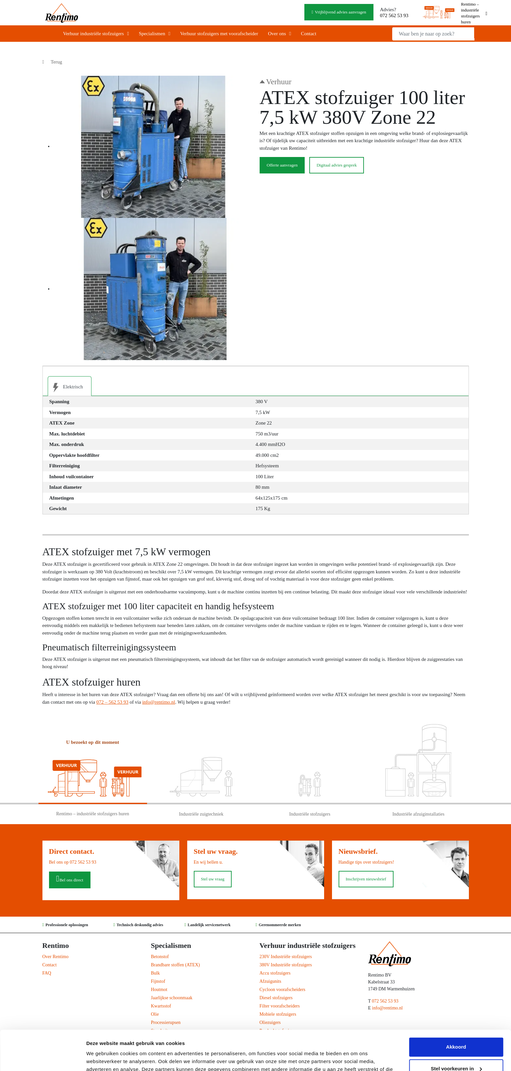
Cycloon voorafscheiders (283, 989)
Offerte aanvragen (282, 165)
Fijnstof (158, 981)
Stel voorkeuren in (456, 1031)
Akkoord (456, 1009)
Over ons (277, 33)
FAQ (46, 973)
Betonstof (160, 956)
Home (48, 33)
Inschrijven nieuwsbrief (366, 878)
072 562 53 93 (394, 15)
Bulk (155, 973)
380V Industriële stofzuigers (286, 964)
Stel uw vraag (212, 878)
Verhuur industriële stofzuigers (93, 33)
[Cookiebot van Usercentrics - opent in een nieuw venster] (42, 1058)
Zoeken (482, 32)
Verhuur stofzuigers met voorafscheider (219, 33)
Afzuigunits (270, 981)
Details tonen (101, 1058)
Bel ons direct (71, 879)
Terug (56, 62)
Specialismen (152, 33)
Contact (308, 33)
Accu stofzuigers (275, 973)
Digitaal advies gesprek (337, 165)
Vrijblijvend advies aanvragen (340, 12)
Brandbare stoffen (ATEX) (175, 964)
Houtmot (159, 989)
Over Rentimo (55, 956)
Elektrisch (65, 387)
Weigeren (456, 1053)
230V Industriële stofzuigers (286, 956)
